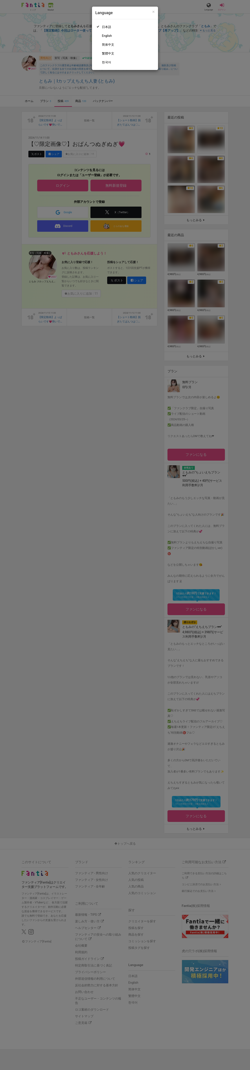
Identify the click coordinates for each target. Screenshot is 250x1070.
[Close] (153, 11)
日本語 (106, 27)
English (107, 36)
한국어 (106, 62)
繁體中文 (108, 53)
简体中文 (108, 44)
